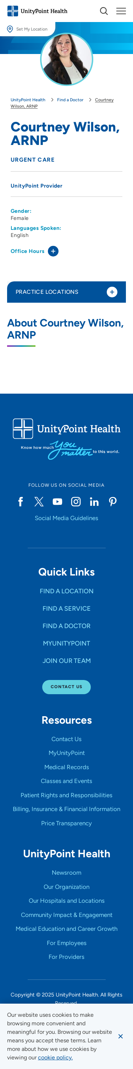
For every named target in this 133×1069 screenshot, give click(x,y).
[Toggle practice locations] (112, 292)
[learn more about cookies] (55, 1057)
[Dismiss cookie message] (120, 1036)
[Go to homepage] (37, 11)
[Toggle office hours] (53, 251)
